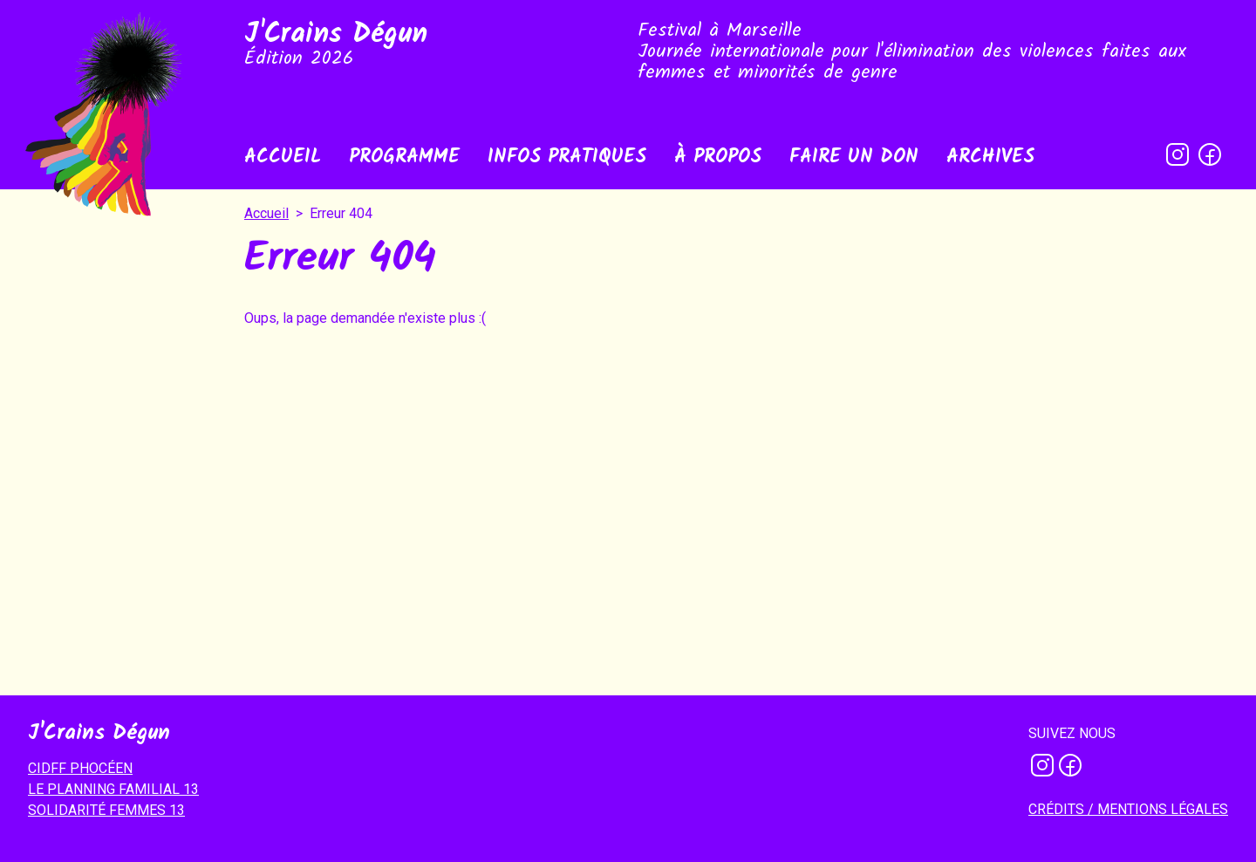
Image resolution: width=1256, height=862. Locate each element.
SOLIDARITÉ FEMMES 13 (106, 810)
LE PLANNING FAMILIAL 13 (113, 789)
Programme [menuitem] (404, 157)
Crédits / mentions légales (1128, 809)
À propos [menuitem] (717, 157)
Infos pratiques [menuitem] (567, 157)
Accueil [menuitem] (282, 157)
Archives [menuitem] (990, 157)
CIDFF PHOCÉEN (80, 768)
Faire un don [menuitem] (853, 157)
